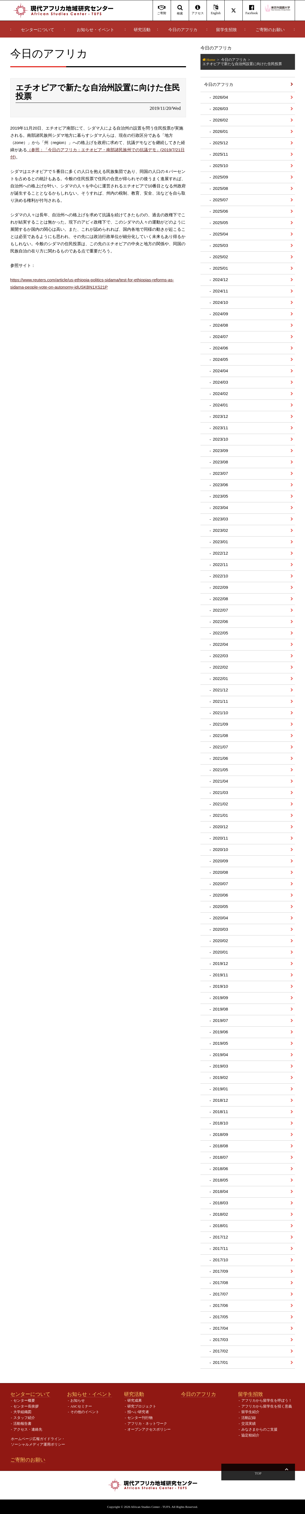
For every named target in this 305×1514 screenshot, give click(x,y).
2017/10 (220, 1259)
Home (210, 60)
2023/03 (220, 519)
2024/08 (220, 325)
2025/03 (220, 245)
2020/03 (220, 929)
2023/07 (220, 473)
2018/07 (220, 1157)
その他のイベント (84, 1412)
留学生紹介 (250, 1412)
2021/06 (220, 758)
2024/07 (220, 336)
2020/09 (220, 860)
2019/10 (220, 986)
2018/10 (220, 1123)
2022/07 (220, 610)
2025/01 (220, 268)
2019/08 (220, 1009)
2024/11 (220, 291)
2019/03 (220, 1066)
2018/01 (220, 1225)
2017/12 (220, 1237)
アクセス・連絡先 (27, 1429)
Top (286, 1473)
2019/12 (220, 963)
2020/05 (220, 906)
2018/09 (220, 1134)
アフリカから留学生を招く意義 (266, 1406)
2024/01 (220, 405)
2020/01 (220, 952)
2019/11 (220, 974)
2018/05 (220, 1180)
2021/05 (220, 769)
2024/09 (220, 313)
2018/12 (220, 1100)
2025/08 (220, 188)
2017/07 (220, 1294)
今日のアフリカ (182, 30)
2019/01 (220, 1088)
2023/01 (220, 541)
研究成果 (134, 1400)
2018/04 (220, 1191)
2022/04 (220, 644)
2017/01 (220, 1362)
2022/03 (220, 655)
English (215, 10)
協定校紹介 (250, 1435)
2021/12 (220, 689)
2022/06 (220, 621)
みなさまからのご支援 (259, 1429)
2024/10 (220, 302)
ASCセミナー (81, 1406)
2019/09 (220, 997)
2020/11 (220, 838)
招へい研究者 (138, 1412)
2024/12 (220, 279)
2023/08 (220, 462)
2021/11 (220, 701)
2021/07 (220, 746)
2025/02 (220, 256)
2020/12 (220, 826)
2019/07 (220, 1020)
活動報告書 (22, 1423)
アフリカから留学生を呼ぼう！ (266, 1400)
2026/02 (220, 120)
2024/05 (220, 359)
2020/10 (220, 849)
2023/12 (220, 416)
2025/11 (220, 154)
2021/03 (220, 792)
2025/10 (220, 165)
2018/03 (220, 1202)
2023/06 (220, 484)
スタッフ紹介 (24, 1418)
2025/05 (220, 222)
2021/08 (220, 735)
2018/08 (220, 1145)
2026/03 (220, 108)
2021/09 (220, 724)
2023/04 (220, 507)
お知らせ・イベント (95, 30)
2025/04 (220, 234)
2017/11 (220, 1248)
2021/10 (220, 712)
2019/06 (220, 1031)
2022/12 (220, 553)
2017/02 (220, 1351)
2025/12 (220, 142)
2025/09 (220, 177)
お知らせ (77, 1400)
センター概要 (24, 1400)
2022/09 (220, 587)
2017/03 (220, 1339)
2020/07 (220, 883)
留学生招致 (226, 30)
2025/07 (220, 199)
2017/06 (220, 1305)
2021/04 (220, 781)
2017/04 (220, 1328)
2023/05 (220, 496)
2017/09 (220, 1271)
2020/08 (220, 872)
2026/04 (220, 97)
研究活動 (142, 30)
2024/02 (220, 393)
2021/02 (220, 803)
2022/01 (220, 678)
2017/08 (220, 1282)
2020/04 (220, 917)
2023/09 (220, 450)
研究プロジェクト (141, 1406)
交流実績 (248, 1423)
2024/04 (220, 370)
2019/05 (220, 1043)
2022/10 (220, 576)
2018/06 (220, 1168)
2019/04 (220, 1054)
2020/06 (220, 895)
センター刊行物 (140, 1418)
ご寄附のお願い (270, 30)
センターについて (37, 30)
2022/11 (220, 564)
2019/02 (220, 1077)
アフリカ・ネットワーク (147, 1423)
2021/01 (220, 815)
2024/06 (220, 348)
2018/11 (220, 1111)
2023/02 (220, 530)
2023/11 (220, 427)
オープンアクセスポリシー (149, 1429)
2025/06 (220, 211)
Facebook (251, 10)
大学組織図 (22, 1412)
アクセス (198, 10)
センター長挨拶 (26, 1406)
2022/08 (220, 598)
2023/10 (220, 439)
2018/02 (220, 1214)
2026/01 (220, 131)
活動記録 (248, 1418)
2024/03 (220, 382)
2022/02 (220, 667)
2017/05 (220, 1316)
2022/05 (220, 633)
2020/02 (220, 940)
